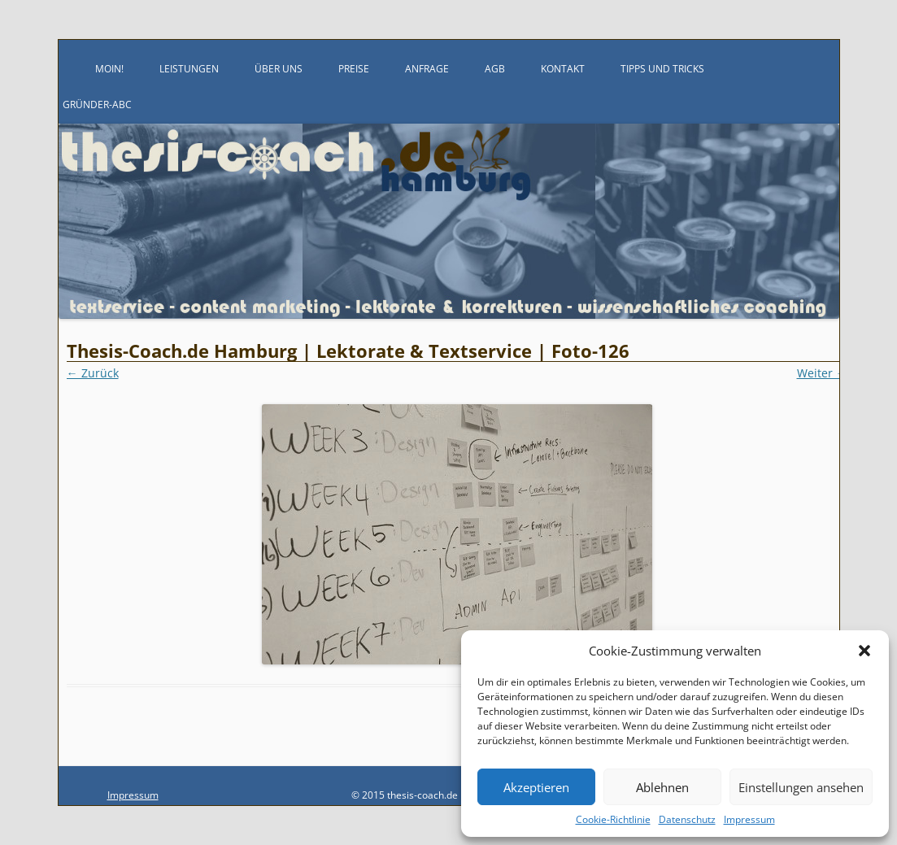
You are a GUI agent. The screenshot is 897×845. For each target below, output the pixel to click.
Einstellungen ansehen (801, 787)
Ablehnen (662, 787)
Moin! (109, 69)
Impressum (749, 819)
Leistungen (189, 69)
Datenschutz (687, 819)
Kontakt (563, 69)
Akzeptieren (536, 787)
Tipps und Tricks (662, 69)
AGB (495, 69)
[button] (864, 650)
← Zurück (93, 373)
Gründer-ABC (97, 104)
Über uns (279, 69)
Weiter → (822, 373)
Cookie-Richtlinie (613, 819)
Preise (353, 69)
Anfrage (427, 69)
